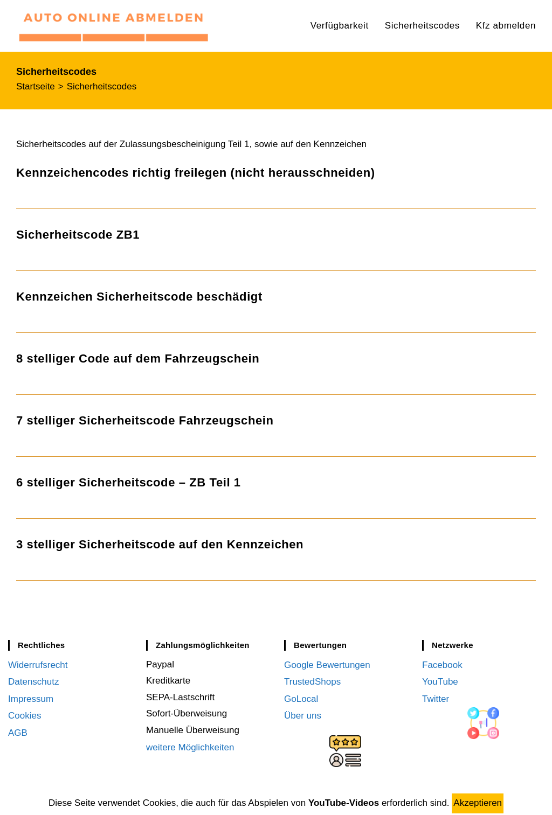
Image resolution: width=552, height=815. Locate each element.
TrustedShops (312, 680)
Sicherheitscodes (101, 86)
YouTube (440, 680)
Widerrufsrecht (38, 664)
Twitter (435, 697)
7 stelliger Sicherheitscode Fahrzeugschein (145, 420)
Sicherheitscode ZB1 (78, 234)
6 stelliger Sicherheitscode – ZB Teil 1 (128, 482)
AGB (17, 730)
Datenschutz (33, 680)
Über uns (302, 713)
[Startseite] (35, 86)
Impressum (30, 697)
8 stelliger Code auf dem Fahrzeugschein (137, 358)
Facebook (442, 664)
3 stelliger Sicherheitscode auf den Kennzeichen (159, 544)
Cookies (24, 713)
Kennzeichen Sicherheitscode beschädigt (139, 296)
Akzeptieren (477, 803)
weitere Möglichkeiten (190, 747)
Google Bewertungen (327, 664)
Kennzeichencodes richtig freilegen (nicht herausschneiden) (195, 172)
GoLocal (301, 697)
